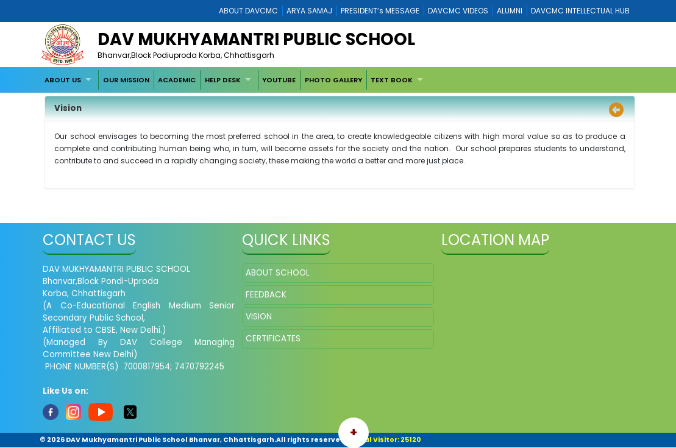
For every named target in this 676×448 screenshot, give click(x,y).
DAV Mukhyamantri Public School (256, 39)
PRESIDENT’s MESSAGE (380, 10)
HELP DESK (223, 80)
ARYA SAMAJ (309, 10)
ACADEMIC (177, 80)
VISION (259, 316)
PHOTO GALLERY (333, 80)
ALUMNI (509, 10)
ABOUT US (62, 80)
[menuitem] (69, 80)
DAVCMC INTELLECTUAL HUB (580, 10)
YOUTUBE (279, 80)
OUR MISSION (126, 80)
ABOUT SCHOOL (278, 273)
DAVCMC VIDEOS (458, 10)
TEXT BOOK (392, 80)
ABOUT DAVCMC (248, 10)
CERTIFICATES (273, 338)
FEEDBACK (266, 294)
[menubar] (235, 80)
